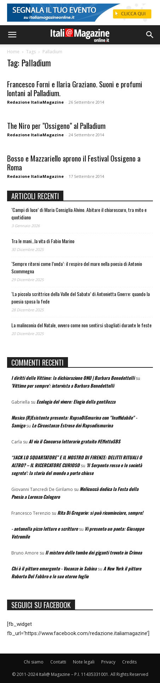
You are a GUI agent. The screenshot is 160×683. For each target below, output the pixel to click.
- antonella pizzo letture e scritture (44, 528)
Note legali (84, 662)
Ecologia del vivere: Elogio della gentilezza (75, 401)
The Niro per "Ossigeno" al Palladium (56, 125)
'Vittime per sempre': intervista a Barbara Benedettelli (62, 385)
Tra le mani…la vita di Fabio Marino (42, 241)
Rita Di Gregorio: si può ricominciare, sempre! (100, 512)
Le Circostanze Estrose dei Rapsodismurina (72, 425)
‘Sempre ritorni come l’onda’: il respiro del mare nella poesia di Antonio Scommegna (76, 267)
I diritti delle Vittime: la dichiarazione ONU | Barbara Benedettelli (73, 377)
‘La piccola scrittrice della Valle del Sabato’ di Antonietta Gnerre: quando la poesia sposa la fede (80, 297)
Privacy (108, 662)
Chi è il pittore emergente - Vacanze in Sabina (54, 568)
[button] (12, 34)
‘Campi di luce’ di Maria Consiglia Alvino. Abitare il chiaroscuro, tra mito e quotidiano (79, 213)
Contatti (58, 662)
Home (13, 52)
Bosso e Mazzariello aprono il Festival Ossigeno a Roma (74, 163)
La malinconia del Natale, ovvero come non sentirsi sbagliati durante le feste (81, 325)
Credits (129, 662)
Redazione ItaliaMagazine (35, 102)
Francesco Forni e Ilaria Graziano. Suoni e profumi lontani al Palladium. (74, 88)
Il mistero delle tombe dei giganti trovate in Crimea (93, 552)
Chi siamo (34, 662)
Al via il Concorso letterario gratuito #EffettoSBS (74, 441)
